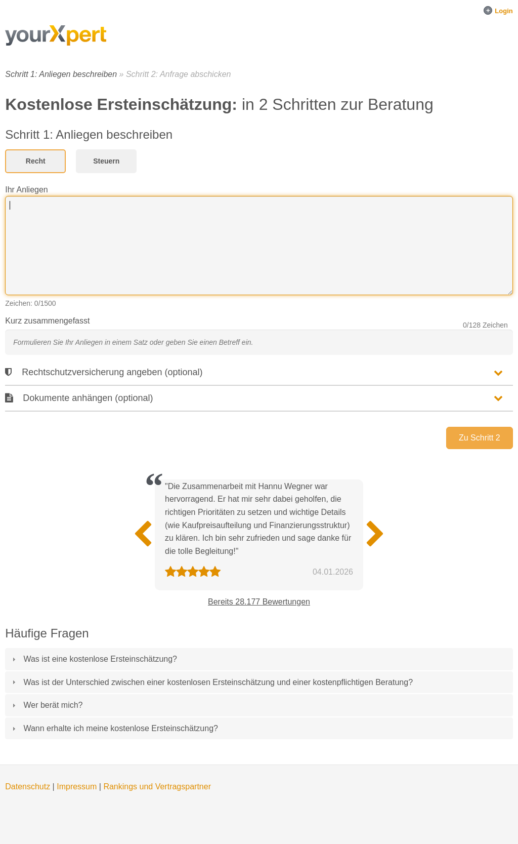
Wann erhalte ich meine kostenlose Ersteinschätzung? (120, 728)
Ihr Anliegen (26, 189)
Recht (36, 161)
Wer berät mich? (52, 705)
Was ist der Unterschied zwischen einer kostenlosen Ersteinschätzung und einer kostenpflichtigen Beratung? (218, 682)
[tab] (259, 659)
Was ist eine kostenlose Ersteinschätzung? (100, 659)
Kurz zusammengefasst (47, 320)
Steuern (106, 161)
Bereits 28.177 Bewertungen (259, 601)
